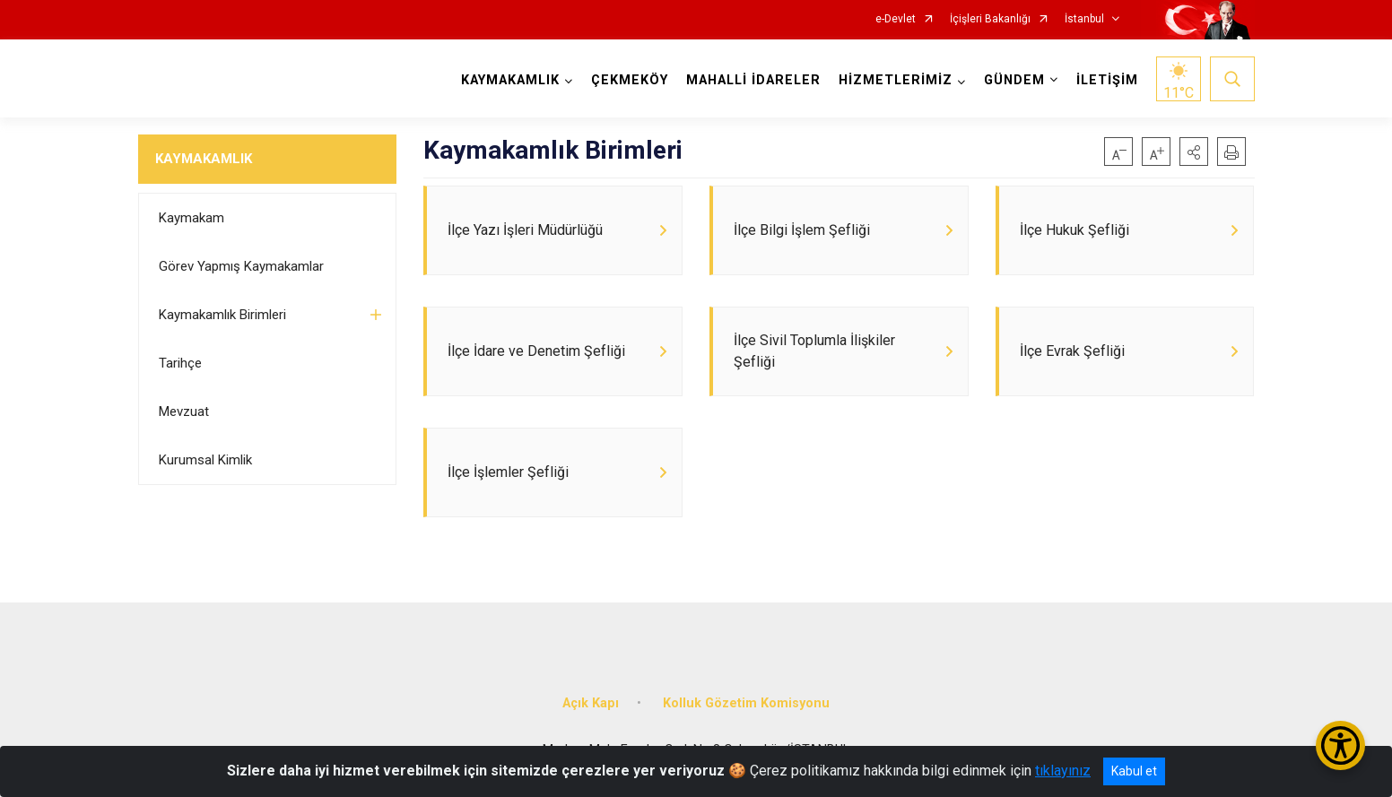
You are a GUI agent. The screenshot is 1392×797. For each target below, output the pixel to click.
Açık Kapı (590, 703)
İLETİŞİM (1107, 80)
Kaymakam (191, 218)
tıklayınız (1063, 770)
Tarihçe (180, 363)
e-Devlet (895, 19)
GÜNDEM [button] (1014, 80)
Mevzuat (184, 411)
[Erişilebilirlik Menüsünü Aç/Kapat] (1340, 745)
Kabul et (1134, 771)
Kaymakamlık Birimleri (222, 315)
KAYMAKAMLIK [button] (510, 80)
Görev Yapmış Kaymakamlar (241, 266)
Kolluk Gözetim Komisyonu (746, 703)
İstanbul (1084, 19)
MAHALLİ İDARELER (753, 80)
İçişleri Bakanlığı (990, 19)
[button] (1193, 151)
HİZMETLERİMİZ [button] (896, 80)
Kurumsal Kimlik (205, 460)
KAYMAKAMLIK (203, 159)
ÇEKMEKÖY (629, 80)
